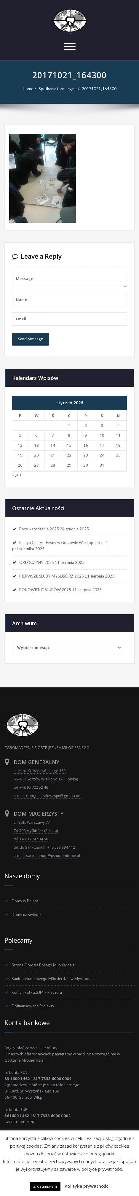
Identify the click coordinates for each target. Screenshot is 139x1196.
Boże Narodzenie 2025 (39, 529)
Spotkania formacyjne (57, 88)
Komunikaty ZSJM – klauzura (37, 992)
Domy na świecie (26, 914)
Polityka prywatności (87, 1186)
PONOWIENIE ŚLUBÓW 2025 (45, 589)
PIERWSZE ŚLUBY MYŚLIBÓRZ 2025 (51, 576)
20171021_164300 (99, 88)
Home (28, 88)
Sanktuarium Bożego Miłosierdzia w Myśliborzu (53, 978)
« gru (16, 474)
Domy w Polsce (25, 900)
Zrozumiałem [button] (45, 1186)
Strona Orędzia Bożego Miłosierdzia (43, 965)
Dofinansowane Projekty (33, 1005)
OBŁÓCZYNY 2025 (36, 562)
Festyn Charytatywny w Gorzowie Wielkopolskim (62, 542)
